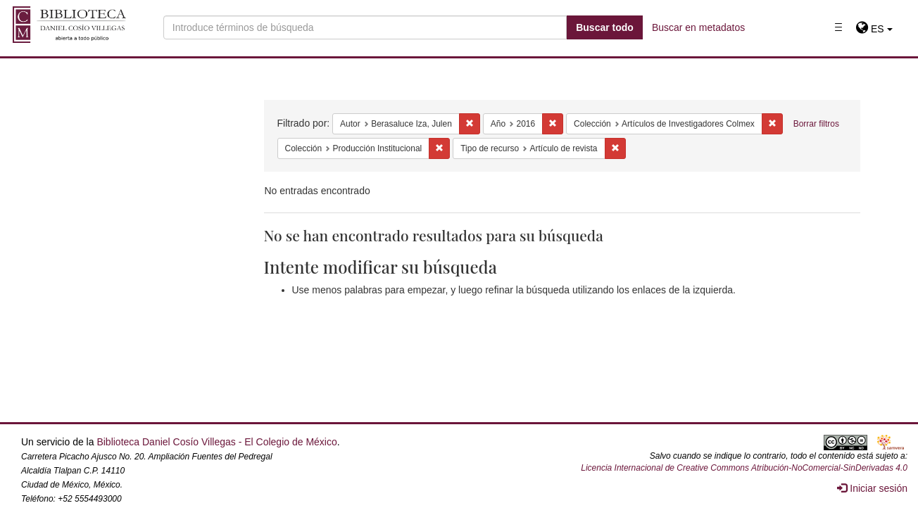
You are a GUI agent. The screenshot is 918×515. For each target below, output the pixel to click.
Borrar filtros (816, 124)
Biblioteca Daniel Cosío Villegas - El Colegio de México (216, 441)
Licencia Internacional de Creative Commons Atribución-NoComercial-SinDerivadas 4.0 (744, 468)
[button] (874, 28)
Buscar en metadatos (698, 27)
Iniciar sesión (872, 488)
